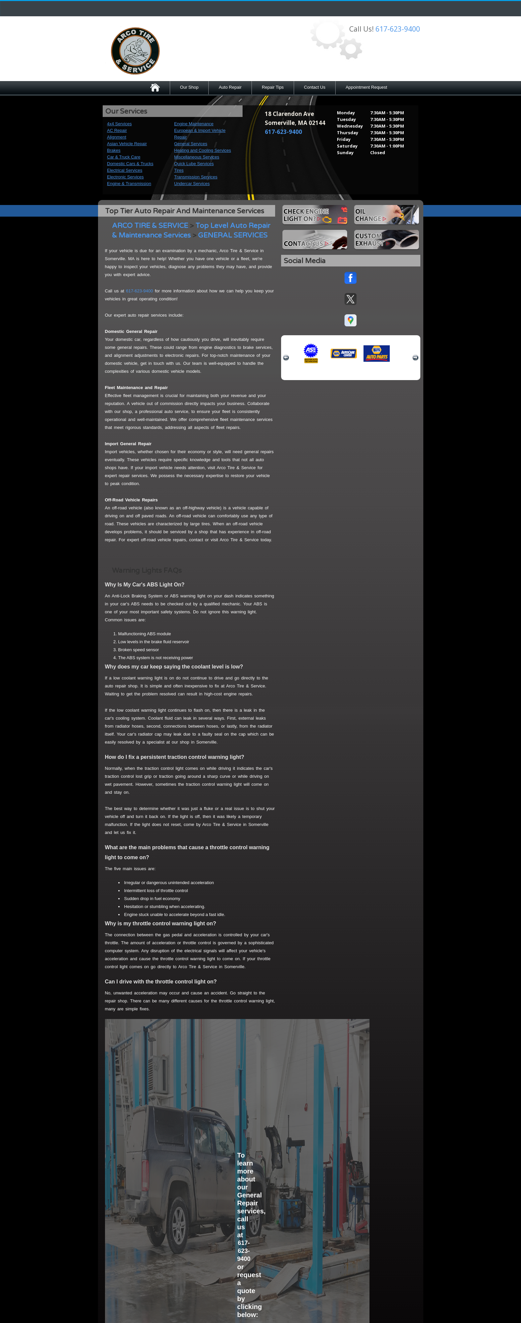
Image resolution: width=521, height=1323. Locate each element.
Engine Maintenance (194, 123)
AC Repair (117, 130)
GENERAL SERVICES (232, 235)
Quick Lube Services (194, 163)
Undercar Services (192, 183)
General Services (190, 143)
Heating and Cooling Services (202, 150)
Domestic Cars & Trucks (130, 163)
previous (286, 358)
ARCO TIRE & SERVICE (150, 226)
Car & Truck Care (123, 156)
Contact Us (314, 87)
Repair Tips (273, 87)
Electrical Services (124, 170)
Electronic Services (125, 176)
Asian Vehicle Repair (127, 143)
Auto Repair (230, 87)
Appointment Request (366, 87)
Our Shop (189, 87)
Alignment (116, 137)
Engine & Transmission (129, 183)
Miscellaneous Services (196, 156)
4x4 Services (119, 123)
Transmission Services (195, 176)
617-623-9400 (397, 29)
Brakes (113, 150)
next (415, 358)
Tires (178, 170)
